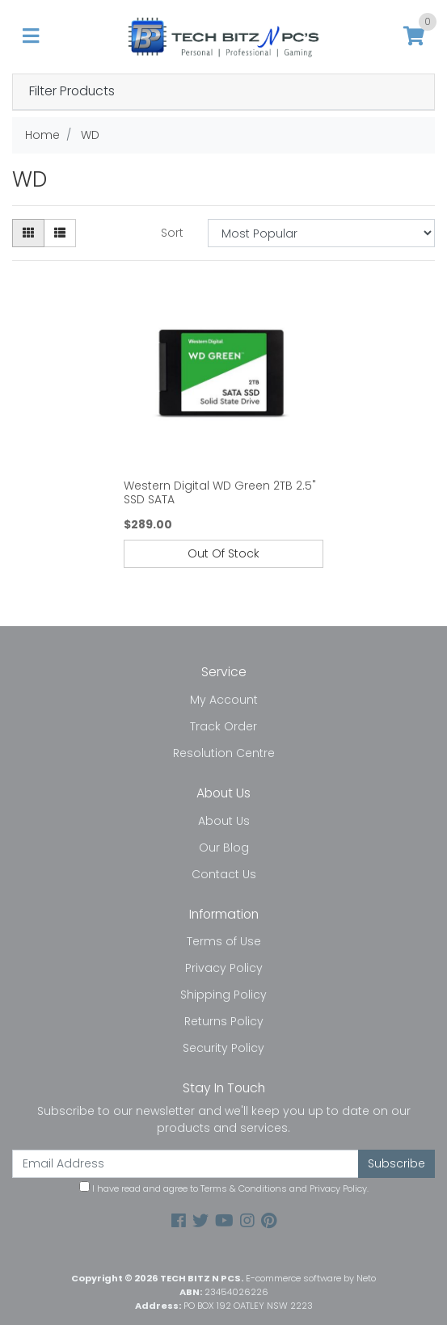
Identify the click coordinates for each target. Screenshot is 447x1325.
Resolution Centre (224, 753)
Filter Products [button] (72, 91)
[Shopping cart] (414, 36)
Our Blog (224, 847)
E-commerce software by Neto (311, 1278)
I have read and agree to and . (224, 1188)
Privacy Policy (224, 968)
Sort (172, 233)
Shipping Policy (223, 994)
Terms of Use (224, 941)
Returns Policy (224, 1021)
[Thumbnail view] (28, 233)
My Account (224, 700)
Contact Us (224, 874)
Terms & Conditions (243, 1188)
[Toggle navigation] (30, 36)
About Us (224, 821)
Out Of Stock (223, 553)
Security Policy (223, 1048)
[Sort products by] (321, 233)
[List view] (60, 233)
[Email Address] (185, 1164)
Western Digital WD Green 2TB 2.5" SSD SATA (220, 492)
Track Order (223, 726)
